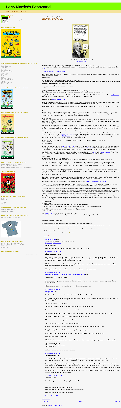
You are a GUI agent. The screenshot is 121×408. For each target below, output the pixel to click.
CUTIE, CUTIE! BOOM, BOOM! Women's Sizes (12, 244)
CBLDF (46, 232)
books (95, 152)
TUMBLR (3, 202)
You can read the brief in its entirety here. (53, 71)
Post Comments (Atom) (56, 405)
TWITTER (3, 203)
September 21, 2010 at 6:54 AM (53, 289)
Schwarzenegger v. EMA (58, 99)
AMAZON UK (4, 69)
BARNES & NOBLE (6, 70)
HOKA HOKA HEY (5, 246)
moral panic (63, 134)
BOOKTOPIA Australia (7, 71)
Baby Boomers (66, 136)
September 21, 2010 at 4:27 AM (53, 243)
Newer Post (45, 401)
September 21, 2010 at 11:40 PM (53, 375)
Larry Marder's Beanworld (28, 7)
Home (81, 401)
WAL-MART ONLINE (6, 82)
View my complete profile (16, 19)
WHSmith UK (4, 83)
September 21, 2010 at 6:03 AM (53, 251)
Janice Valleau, (89, 147)
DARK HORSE (4, 74)
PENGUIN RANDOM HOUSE (8, 79)
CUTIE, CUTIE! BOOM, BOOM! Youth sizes (11, 243)
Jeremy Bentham (49, 213)
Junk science (70, 134)
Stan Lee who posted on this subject (96, 181)
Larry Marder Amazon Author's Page (10, 217)
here (44, 68)
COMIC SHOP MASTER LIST (8, 209)
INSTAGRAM (4, 198)
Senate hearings (105, 152)
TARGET (3, 81)
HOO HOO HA (4, 247)
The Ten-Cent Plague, (68, 146)
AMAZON (3, 65)
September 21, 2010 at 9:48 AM (53, 353)
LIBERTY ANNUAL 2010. (80, 61)
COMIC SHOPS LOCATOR (7, 211)
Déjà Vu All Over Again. (52, 19)
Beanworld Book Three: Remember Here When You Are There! (17, 167)
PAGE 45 (3, 77)
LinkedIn (3, 201)
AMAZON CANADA (6, 66)
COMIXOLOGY (4, 73)
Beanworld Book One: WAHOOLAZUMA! (11, 164)
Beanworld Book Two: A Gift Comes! (10, 165)
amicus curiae (115, 95)
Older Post (117, 401)
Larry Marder (49, 292)
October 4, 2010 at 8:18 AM (52, 395)
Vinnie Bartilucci (50, 239)
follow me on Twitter (32, 254)
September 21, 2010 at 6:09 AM (53, 272)
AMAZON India (5, 67)
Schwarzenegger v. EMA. (69, 232)
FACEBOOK (4, 199)
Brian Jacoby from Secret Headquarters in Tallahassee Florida (65, 274)
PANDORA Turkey (6, 78)
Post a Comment (46, 399)
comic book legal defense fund (55, 232)
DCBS (2, 75)
